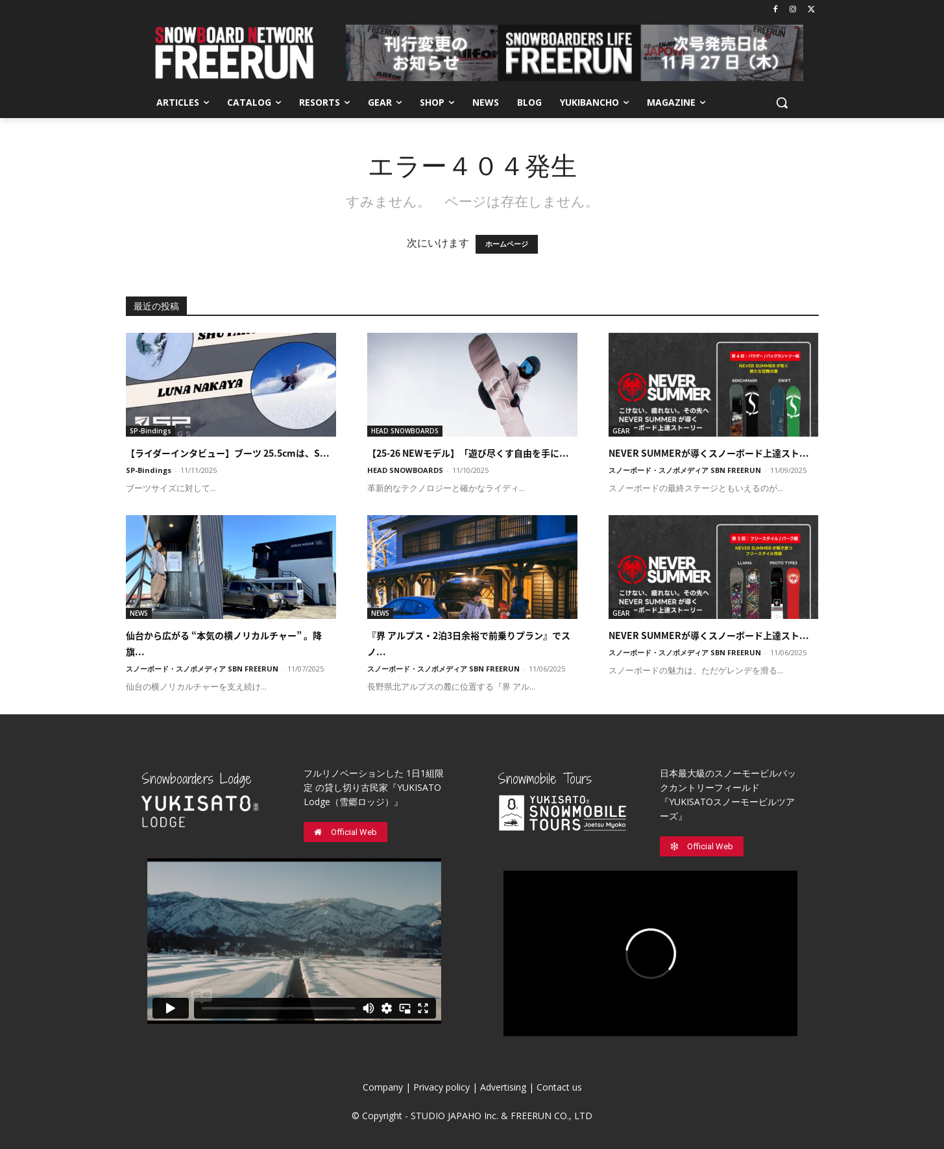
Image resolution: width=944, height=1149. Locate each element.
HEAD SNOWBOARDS (405, 430)
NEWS (139, 613)
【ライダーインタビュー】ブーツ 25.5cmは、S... (228, 452)
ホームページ (506, 244)
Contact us (559, 1087)
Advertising (503, 1087)
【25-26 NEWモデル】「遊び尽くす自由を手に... (468, 452)
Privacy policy (441, 1087)
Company (383, 1087)
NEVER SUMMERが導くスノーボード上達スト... (709, 452)
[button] (781, 102)
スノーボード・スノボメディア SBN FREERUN (685, 470)
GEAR (621, 430)
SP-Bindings (150, 430)
